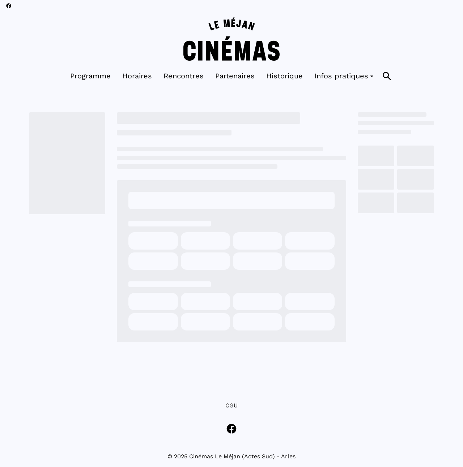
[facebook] (9, 6)
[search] (387, 76)
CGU (231, 405)
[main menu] (222, 76)
